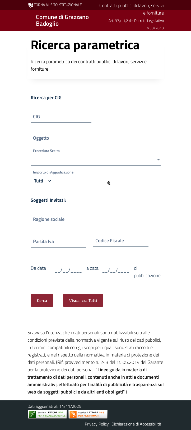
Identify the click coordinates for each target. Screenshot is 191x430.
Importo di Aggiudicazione (53, 172)
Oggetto (45, 137)
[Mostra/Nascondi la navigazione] (6, 20)
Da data (38, 271)
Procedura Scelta (46, 150)
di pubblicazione (147, 271)
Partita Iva (47, 241)
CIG (40, 116)
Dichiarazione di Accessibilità (136, 424)
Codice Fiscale (110, 240)
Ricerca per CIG (46, 97)
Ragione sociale (50, 219)
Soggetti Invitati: (48, 200)
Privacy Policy (97, 424)
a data (92, 271)
